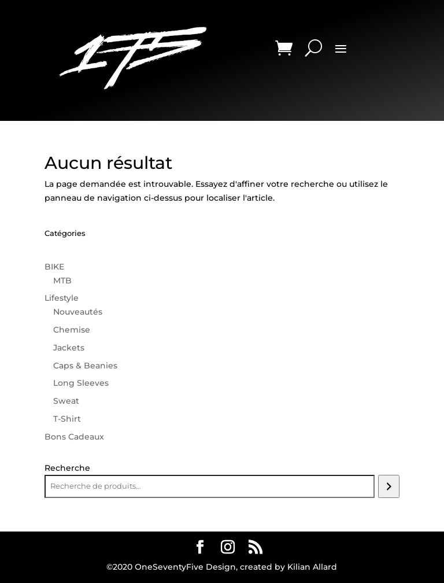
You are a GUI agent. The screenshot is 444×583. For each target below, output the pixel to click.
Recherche (67, 468)
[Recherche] (388, 486)
